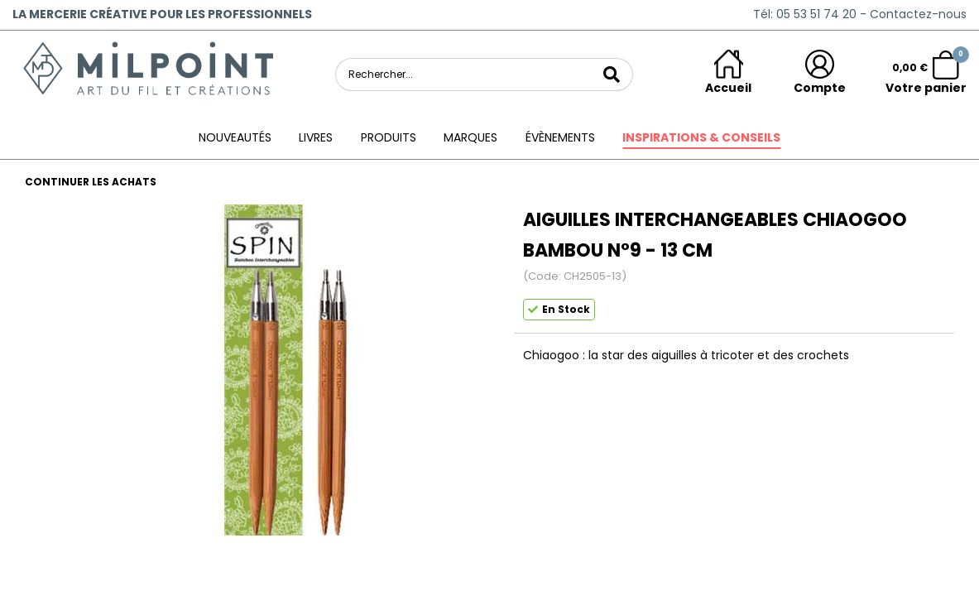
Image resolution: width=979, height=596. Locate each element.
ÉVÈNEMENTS (560, 137)
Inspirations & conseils (701, 137)
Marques (470, 137)
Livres (316, 137)
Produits (388, 137)
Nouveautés (235, 137)
